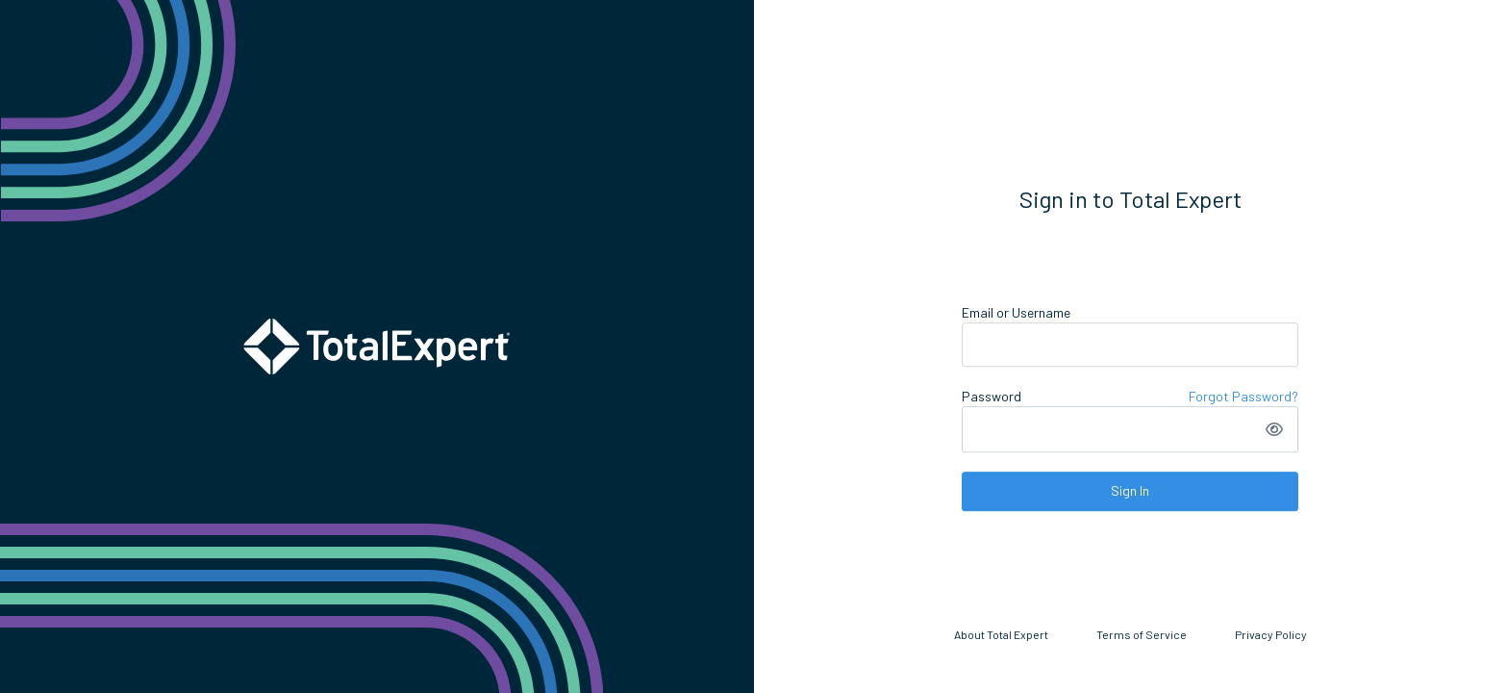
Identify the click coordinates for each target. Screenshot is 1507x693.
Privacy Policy (1271, 634)
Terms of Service (1141, 634)
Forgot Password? (1243, 396)
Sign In (1130, 490)
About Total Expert (1001, 634)
